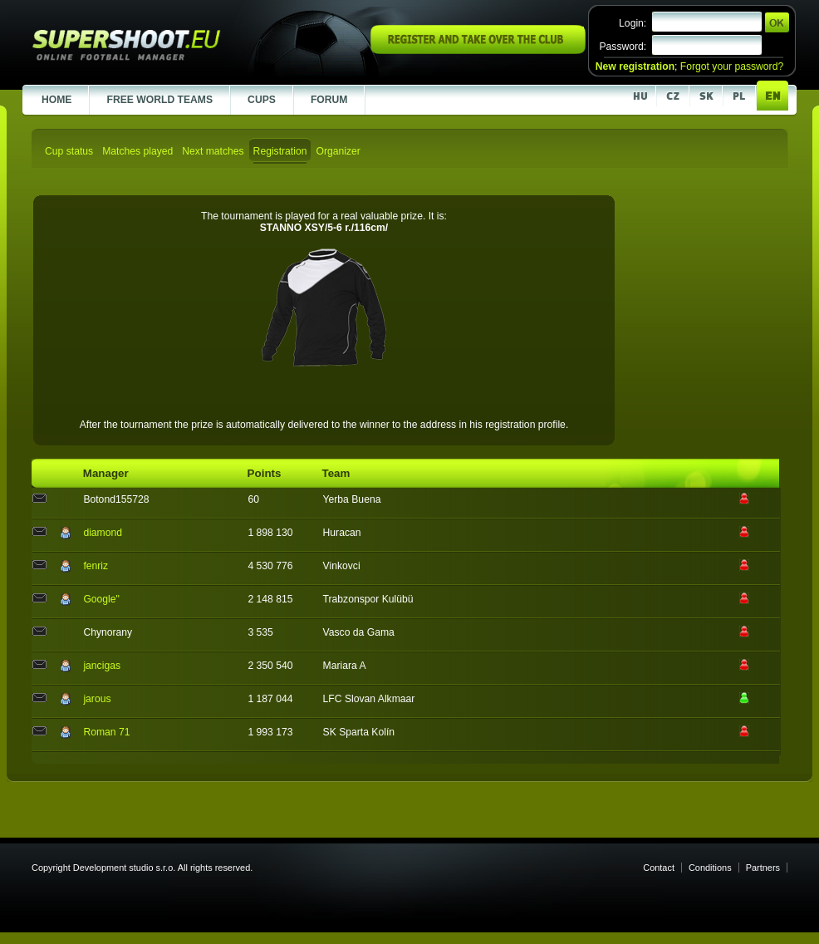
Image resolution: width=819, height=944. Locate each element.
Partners (763, 868)
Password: (622, 46)
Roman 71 (106, 732)
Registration (280, 151)
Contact (658, 868)
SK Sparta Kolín (359, 732)
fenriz (95, 566)
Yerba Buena (352, 499)
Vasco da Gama (359, 632)
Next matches (212, 151)
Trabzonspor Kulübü (368, 599)
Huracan (342, 532)
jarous (96, 699)
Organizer (338, 151)
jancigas (101, 665)
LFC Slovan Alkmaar (369, 699)
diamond (102, 532)
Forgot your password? (731, 66)
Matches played (137, 151)
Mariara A (344, 665)
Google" (101, 599)
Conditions (710, 868)
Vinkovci (341, 566)
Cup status (69, 151)
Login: (632, 23)
